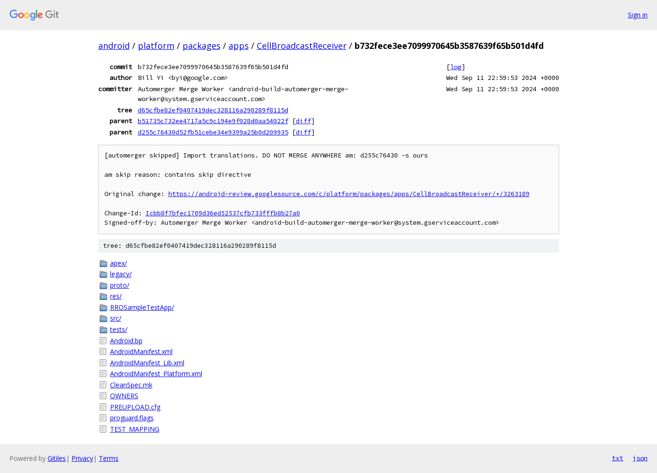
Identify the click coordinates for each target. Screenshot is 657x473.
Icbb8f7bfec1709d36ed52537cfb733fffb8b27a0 (223, 213)
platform (156, 45)
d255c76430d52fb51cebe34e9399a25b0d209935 (213, 132)
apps (239, 45)
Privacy (82, 458)
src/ (115, 318)
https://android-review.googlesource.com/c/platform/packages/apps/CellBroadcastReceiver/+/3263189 (349, 194)
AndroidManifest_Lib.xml (147, 362)
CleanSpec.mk (131, 384)
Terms (109, 458)
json (640, 458)
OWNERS (124, 395)
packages (201, 45)
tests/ (118, 329)
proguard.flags (132, 417)
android (114, 45)
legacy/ (121, 273)
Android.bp (126, 340)
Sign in (638, 14)
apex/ (118, 263)
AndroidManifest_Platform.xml (156, 373)
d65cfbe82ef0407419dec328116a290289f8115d (213, 110)
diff (303, 121)
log (455, 67)
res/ (116, 296)
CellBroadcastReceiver (302, 45)
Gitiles (56, 458)
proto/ (119, 285)
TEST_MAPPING (134, 429)
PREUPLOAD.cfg (135, 406)
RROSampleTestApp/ (142, 307)
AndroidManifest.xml (141, 351)
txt (617, 458)
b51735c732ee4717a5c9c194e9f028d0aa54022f (213, 121)
